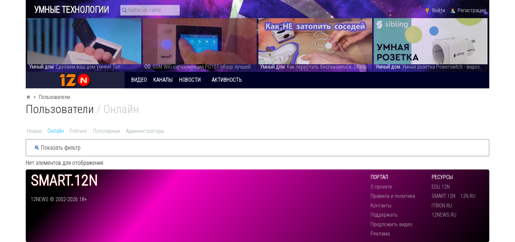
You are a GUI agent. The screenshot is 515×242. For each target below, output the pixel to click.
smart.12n (64, 181)
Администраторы (145, 131)
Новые (34, 131)
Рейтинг (78, 131)
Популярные (106, 131)
